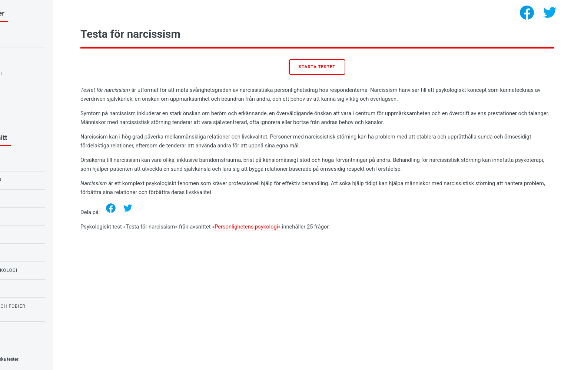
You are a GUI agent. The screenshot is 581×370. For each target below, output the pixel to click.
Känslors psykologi (34, 162)
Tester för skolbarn (35, 198)
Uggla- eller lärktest (37, 73)
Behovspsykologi (31, 252)
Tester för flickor (33, 288)
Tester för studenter (37, 180)
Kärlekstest (24, 91)
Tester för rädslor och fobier (49, 306)
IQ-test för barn (30, 37)
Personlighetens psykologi (310, 226)
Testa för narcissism (36, 109)
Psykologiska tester (63, 359)
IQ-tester (20, 234)
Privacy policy (21, 347)
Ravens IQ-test (27, 56)
